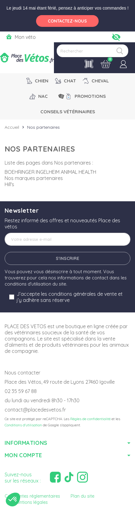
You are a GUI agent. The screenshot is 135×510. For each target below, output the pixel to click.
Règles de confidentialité (90, 418)
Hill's (9, 184)
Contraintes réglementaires (32, 496)
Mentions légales (31, 502)
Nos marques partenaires (34, 178)
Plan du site (82, 496)
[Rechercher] (92, 50)
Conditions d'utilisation (23, 425)
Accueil (12, 127)
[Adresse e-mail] (67, 239)
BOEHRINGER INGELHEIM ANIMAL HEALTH (50, 172)
